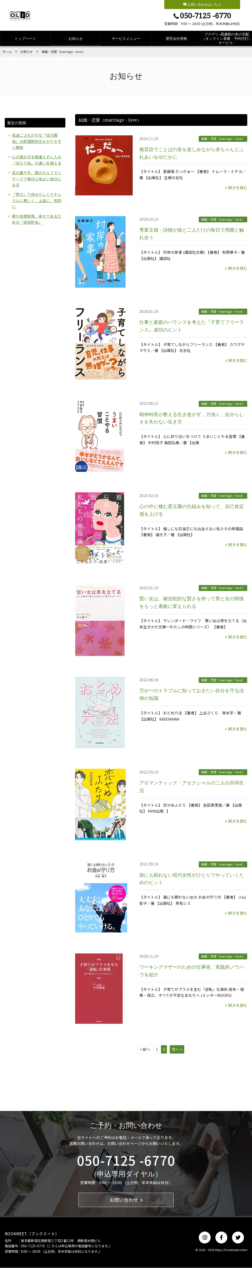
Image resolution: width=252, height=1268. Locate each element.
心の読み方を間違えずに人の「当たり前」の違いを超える (36, 160)
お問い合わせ (126, 1200)
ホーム (7, 51)
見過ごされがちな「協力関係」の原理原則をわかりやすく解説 (36, 141)
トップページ (25, 38)
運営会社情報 (176, 38)
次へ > (177, 1049)
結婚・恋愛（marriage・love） (223, 139)
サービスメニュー (126, 38)
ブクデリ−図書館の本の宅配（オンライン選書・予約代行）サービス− (227, 38)
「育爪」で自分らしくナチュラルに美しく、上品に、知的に (36, 201)
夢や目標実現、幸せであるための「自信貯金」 (36, 220)
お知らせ (75, 38)
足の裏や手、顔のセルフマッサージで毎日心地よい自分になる (36, 179)
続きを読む (236, 187)
